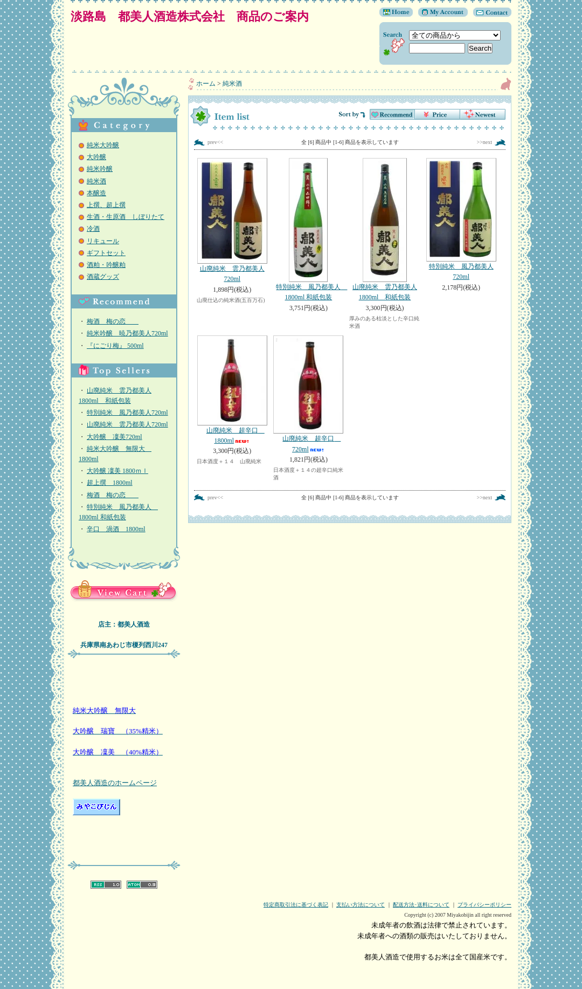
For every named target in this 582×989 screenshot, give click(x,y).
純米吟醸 (100, 169)
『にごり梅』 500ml (115, 345)
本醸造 (96, 193)
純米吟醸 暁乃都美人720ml (127, 333)
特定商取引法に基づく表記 (296, 905)
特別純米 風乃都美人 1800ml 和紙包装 (310, 229)
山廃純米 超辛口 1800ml (232, 389)
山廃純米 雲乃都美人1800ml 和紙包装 (384, 229)
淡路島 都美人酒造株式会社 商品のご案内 (190, 16)
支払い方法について (360, 905)
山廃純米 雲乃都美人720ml (127, 424)
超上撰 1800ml (110, 482)
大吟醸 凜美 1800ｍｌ (117, 471)
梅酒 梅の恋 (112, 321)
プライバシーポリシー (484, 905)
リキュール (103, 241)
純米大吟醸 (103, 145)
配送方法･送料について (421, 905)
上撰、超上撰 (106, 205)
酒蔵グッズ (103, 276)
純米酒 (96, 181)
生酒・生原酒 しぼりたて (125, 217)
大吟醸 (96, 157)
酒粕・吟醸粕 (106, 265)
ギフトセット (106, 253)
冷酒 (93, 228)
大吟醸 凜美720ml (114, 437)
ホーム (206, 83)
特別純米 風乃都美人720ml (127, 412)
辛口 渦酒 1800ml (116, 529)
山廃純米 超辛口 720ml (308, 394)
